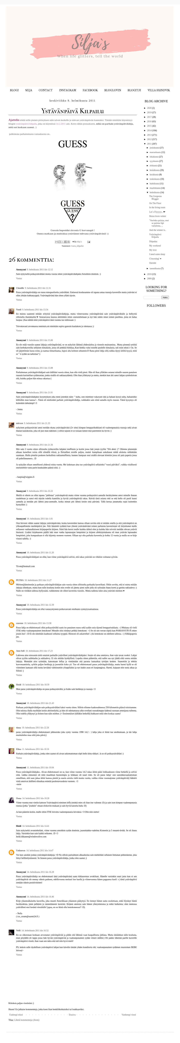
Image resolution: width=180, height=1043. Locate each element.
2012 (149, 139)
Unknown (20, 850)
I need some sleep (157, 254)
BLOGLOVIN (112, 90)
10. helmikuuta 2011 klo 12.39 (40, 605)
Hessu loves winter (157, 216)
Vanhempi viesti (129, 1015)
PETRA (20, 580)
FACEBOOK (90, 90)
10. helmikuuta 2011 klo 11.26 (40, 552)
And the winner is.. (157, 230)
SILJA (28, 90)
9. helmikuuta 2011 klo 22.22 (40, 491)
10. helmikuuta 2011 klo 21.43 (40, 703)
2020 (149, 108)
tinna (18, 728)
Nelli (18, 930)
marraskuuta (155, 152)
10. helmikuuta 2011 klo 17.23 (39, 651)
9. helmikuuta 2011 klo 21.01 (40, 392)
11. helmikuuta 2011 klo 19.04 (40, 767)
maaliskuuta (155, 188)
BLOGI (14, 90)
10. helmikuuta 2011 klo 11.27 (37, 580)
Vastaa (19, 278)
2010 (149, 274)
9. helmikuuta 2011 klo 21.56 (40, 445)
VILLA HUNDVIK (159, 90)
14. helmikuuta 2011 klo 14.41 (35, 826)
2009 (149, 278)
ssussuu (19, 623)
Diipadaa (153, 241)
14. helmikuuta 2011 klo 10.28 (35, 798)
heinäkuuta (155, 170)
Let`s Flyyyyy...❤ (157, 212)
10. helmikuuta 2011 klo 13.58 (37, 623)
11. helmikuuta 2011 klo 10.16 (35, 749)
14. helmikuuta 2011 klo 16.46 (40, 897)
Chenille (20, 288)
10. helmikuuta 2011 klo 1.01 (40, 519)
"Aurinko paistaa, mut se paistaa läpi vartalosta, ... (159, 223)
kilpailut (80, 246)
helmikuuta (155, 192)
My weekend (155, 246)
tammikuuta (155, 268)
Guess (73, 246)
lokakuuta (154, 157)
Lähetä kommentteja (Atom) (26, 1020)
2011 (149, 144)
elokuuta (154, 165)
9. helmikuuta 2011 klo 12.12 (40, 269)
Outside (152, 263)
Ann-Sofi (20, 651)
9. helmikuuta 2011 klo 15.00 (40, 340)
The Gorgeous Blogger (155, 197)
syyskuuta (154, 161)
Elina (18, 749)
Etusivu (72, 1015)
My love (153, 250)
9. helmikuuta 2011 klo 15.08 (40, 368)
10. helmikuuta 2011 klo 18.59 (35, 685)
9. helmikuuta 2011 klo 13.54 (35, 309)
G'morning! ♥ (155, 259)
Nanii (18, 309)
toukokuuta (155, 179)
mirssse (19, 423)
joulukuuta (155, 148)
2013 (149, 135)
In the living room (157, 207)
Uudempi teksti (16, 1015)
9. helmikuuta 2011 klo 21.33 (37, 423)
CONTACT (46, 90)
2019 (149, 112)
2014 (149, 130)
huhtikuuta (155, 183)
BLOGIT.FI (134, 90)
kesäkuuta (154, 174)
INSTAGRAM (67, 90)
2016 (149, 121)
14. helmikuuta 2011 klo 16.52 (34, 930)
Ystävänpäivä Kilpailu (155, 235)
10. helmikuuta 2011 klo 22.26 (35, 728)
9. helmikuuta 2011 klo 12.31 (38, 288)
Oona (18, 798)
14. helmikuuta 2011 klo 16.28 (40, 872)
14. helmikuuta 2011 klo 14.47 (39, 850)
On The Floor (155, 203)
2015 (149, 126)
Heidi (18, 685)
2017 (149, 117)
